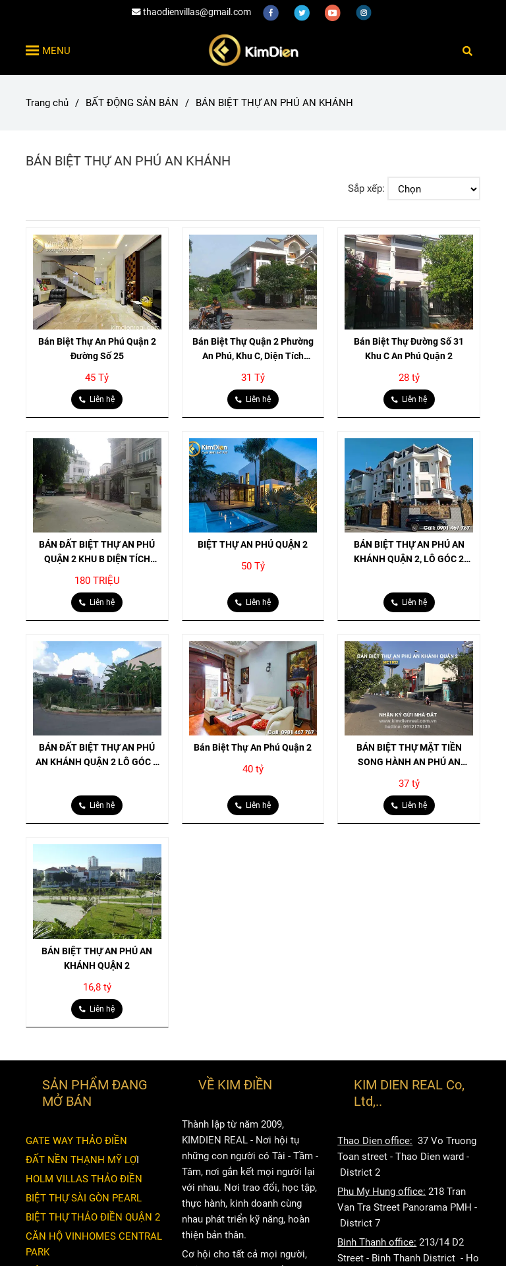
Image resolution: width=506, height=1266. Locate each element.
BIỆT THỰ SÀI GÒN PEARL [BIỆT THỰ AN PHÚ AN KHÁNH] (84, 1198)
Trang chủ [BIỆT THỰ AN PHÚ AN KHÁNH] (47, 103)
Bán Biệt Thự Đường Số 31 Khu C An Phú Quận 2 (409, 348)
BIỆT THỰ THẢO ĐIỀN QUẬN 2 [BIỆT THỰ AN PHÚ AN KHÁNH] (93, 1217)
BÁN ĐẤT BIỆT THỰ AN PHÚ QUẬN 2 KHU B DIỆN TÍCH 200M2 (97, 552)
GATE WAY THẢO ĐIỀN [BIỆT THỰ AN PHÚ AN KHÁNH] (76, 1141)
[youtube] (333, 12)
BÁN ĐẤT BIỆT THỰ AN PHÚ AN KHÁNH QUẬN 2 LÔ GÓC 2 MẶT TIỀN (97, 755)
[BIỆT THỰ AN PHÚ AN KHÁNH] (97, 282)
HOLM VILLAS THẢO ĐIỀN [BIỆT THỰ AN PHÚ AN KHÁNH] (84, 1179)
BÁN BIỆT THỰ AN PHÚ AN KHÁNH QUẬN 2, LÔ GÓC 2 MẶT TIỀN (409, 552)
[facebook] (271, 12)
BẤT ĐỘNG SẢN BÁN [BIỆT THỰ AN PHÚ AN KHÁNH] (132, 103)
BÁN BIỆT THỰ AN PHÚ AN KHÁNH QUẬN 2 (97, 958)
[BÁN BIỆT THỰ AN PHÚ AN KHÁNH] (253, 50)
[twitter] (302, 12)
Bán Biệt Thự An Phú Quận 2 (253, 747)
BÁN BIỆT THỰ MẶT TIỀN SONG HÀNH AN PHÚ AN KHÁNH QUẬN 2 (409, 755)
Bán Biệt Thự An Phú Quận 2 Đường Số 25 (97, 348)
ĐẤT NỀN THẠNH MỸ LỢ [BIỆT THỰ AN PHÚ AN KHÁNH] (81, 1160)
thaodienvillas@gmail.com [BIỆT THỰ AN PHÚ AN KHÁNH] (191, 12)
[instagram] (363, 12)
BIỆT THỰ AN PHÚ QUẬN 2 (253, 544)
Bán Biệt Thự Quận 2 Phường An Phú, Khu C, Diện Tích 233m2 (253, 349)
